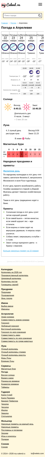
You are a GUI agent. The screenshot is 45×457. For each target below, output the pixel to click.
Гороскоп (5, 323)
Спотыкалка (6, 416)
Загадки (4, 433)
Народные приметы (10, 427)
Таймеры (5, 387)
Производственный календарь (14, 275)
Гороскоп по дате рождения (13, 332)
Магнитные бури (8, 369)
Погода (4, 372)
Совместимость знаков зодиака (15, 320)
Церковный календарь (11, 278)
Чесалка (5, 407)
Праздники (6, 292)
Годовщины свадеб (9, 285)
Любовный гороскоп (10, 326)
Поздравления (7, 295)
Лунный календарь (9, 349)
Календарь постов (9, 282)
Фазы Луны (6, 358)
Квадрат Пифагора (9, 401)
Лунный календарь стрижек (13, 352)
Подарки (5, 439)
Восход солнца (8, 375)
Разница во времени (10, 381)
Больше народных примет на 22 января (21, 251)
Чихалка (5, 404)
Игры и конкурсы (8, 436)
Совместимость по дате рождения (16, 338)
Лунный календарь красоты (13, 355)
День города (6, 298)
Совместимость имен (10, 335)
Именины (5, 309)
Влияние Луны (7, 361)
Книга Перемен (8, 398)
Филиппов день (11, 171)
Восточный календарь (11, 329)
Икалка (4, 410)
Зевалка (5, 413)
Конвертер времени (10, 384)
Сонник (4, 447)
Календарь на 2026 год (11, 272)
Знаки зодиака (7, 317)
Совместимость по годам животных (17, 341)
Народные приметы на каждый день (17, 424)
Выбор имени (7, 306)
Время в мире (7, 378)
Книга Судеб (6, 395)
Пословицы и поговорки (11, 430)
